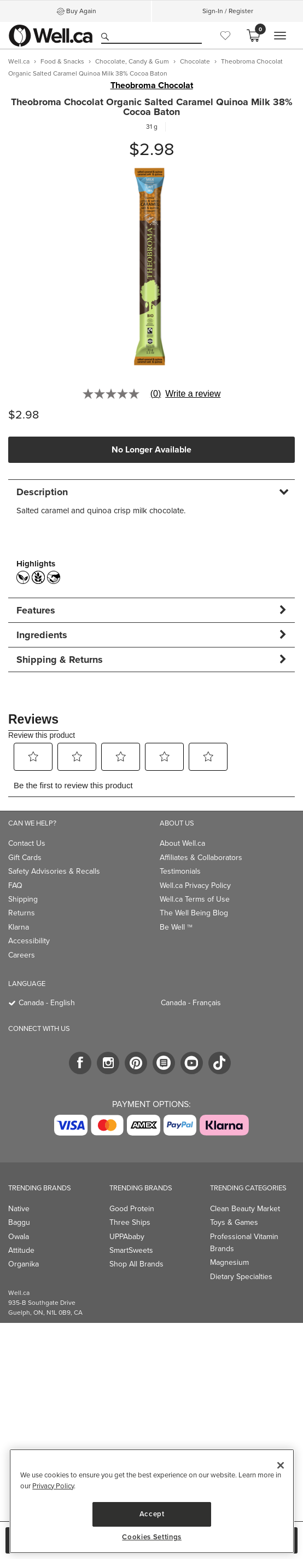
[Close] (281, 1465)
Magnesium (229, 1262)
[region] (151, 1501)
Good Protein (131, 1208)
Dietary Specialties (241, 1276)
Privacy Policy (53, 1486)
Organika (23, 1264)
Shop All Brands (136, 1264)
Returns (21, 913)
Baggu (19, 1222)
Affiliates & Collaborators (201, 857)
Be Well (176, 927)
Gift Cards (25, 857)
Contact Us (26, 843)
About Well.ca (182, 843)
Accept (152, 1514)
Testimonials (180, 871)
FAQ (15, 885)
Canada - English (47, 1002)
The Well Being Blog (194, 913)
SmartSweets (131, 1250)
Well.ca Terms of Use (195, 899)
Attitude (21, 1250)
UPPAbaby (126, 1236)
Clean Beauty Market (245, 1208)
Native (19, 1208)
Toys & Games (234, 1222)
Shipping (23, 899)
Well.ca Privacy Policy (195, 885)
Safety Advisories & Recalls (54, 871)
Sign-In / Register (227, 11)
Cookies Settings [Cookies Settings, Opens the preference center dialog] (152, 1537)
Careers (21, 955)
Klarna (18, 927)
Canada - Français (191, 1002)
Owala (18, 1236)
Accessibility (29, 941)
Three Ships (129, 1222)
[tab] (151, 491)
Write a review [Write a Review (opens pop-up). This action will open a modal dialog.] (192, 393)
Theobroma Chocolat (151, 85)
